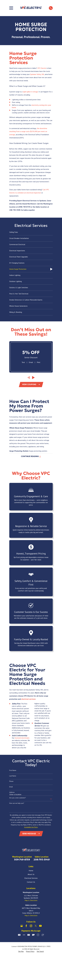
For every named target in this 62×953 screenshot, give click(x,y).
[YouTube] (40, 926)
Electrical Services (31, 878)
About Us (31, 875)
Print (38, 362)
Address (12, 793)
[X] (35, 926)
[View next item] (33, 377)
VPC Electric (41, 68)
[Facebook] (26, 926)
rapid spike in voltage (30, 92)
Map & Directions (31, 901)
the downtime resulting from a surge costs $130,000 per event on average (28, 131)
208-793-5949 (42, 859)
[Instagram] (31, 926)
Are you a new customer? (17, 798)
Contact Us (31, 882)
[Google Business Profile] (21, 926)
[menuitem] (31, 232)
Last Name (12, 776)
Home (31, 871)
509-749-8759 (22, 859)
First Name (12, 771)
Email (31, 362)
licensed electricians (22, 738)
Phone (11, 782)
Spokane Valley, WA (37, 74)
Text (23, 362)
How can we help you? (16, 803)
